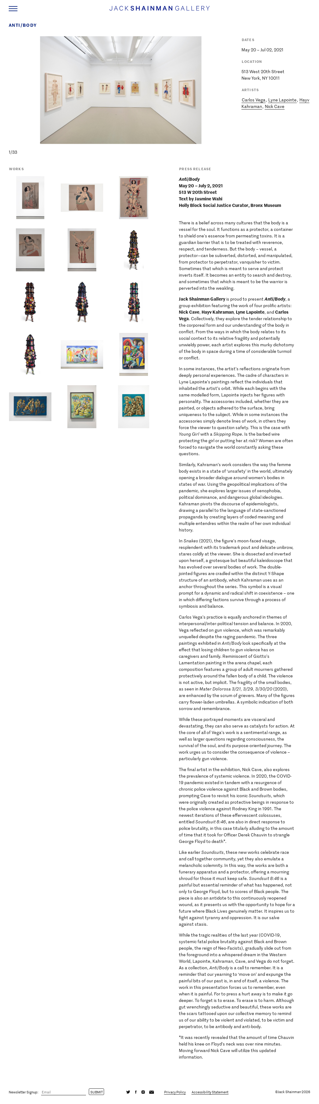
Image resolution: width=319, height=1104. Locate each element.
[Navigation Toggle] (13, 8)
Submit (96, 1091)
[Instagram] (143, 1092)
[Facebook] (136, 1092)
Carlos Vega (253, 100)
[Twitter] (128, 1092)
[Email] (63, 1092)
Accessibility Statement (210, 1091)
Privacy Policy (175, 1091)
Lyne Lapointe (282, 100)
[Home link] (159, 11)
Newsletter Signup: (23, 1091)
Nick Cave (274, 106)
